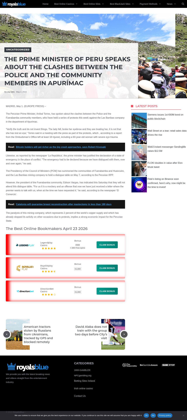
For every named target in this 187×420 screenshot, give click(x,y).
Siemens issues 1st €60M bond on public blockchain (157, 120)
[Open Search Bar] (183, 4)
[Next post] (124, 334)
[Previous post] (6, 334)
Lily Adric (11, 92)
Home (45, 4)
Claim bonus (107, 245)
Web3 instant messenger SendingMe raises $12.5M (158, 152)
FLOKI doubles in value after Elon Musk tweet (156, 168)
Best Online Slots (95, 4)
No (153, 415)
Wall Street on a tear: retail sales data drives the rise (158, 136)
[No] (183, 415)
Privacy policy (165, 415)
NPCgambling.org (82, 375)
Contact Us (80, 396)
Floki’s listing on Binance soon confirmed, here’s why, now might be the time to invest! (158, 184)
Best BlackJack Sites (123, 4)
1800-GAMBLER (82, 370)
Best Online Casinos (67, 4)
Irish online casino (83, 388)
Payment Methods (152, 4)
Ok (146, 415)
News (173, 4)
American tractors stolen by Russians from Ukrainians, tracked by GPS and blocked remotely (38, 334)
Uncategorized (18, 49)
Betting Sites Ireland (84, 381)
